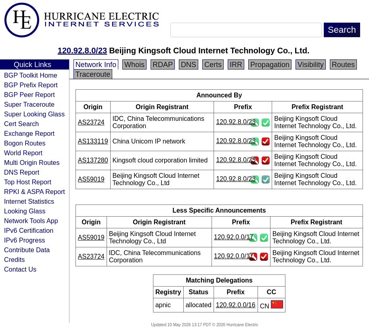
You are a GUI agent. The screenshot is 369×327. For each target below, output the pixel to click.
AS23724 (91, 122)
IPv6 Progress (24, 240)
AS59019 (91, 179)
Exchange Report (29, 133)
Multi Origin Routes (32, 162)
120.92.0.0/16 (236, 305)
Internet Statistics (29, 201)
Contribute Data (27, 249)
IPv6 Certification (28, 230)
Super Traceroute (29, 104)
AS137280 (93, 160)
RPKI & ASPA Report (34, 191)
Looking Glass (25, 211)
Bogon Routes (25, 143)
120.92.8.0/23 (82, 50)
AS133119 (93, 141)
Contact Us (20, 269)
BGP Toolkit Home (30, 75)
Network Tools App (31, 220)
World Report (23, 152)
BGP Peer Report (29, 94)
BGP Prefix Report (31, 85)
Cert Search (21, 123)
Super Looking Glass (34, 114)
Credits (14, 259)
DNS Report (21, 172)
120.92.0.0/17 (234, 237)
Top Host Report (27, 182)
